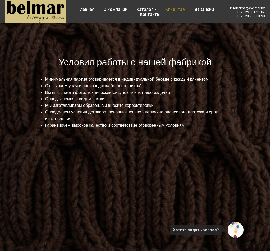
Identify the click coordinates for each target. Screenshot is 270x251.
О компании (115, 9)
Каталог (144, 9)
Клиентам (175, 9)
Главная (86, 9)
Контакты (150, 14)
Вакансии (204, 9)
